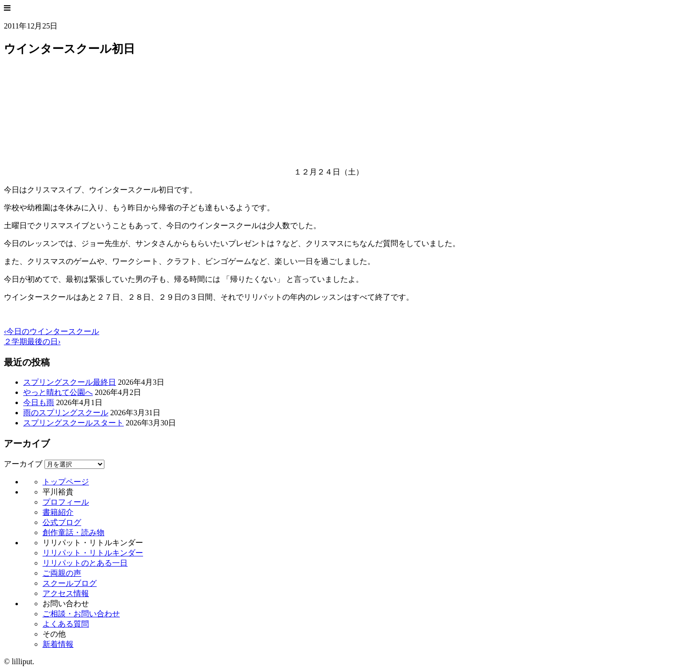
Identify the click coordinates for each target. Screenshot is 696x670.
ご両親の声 (62, 573)
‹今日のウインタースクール (51, 331)
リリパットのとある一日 (85, 563)
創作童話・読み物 (73, 532)
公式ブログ (62, 522)
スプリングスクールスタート (73, 423)
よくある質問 (66, 624)
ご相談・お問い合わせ (81, 614)
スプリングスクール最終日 (69, 382)
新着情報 (58, 644)
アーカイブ (23, 464)
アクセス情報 (66, 593)
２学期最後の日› (32, 341)
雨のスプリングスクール (65, 412)
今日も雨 (38, 402)
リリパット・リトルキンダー (93, 553)
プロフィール (66, 502)
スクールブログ (70, 583)
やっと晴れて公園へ (58, 392)
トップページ (66, 482)
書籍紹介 (58, 512)
